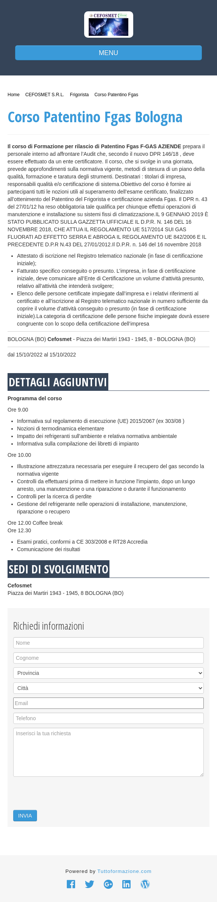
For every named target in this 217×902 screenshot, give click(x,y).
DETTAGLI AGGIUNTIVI (58, 382)
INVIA (25, 816)
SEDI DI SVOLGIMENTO (58, 569)
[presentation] (70, 795)
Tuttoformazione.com (124, 871)
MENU (109, 53)
